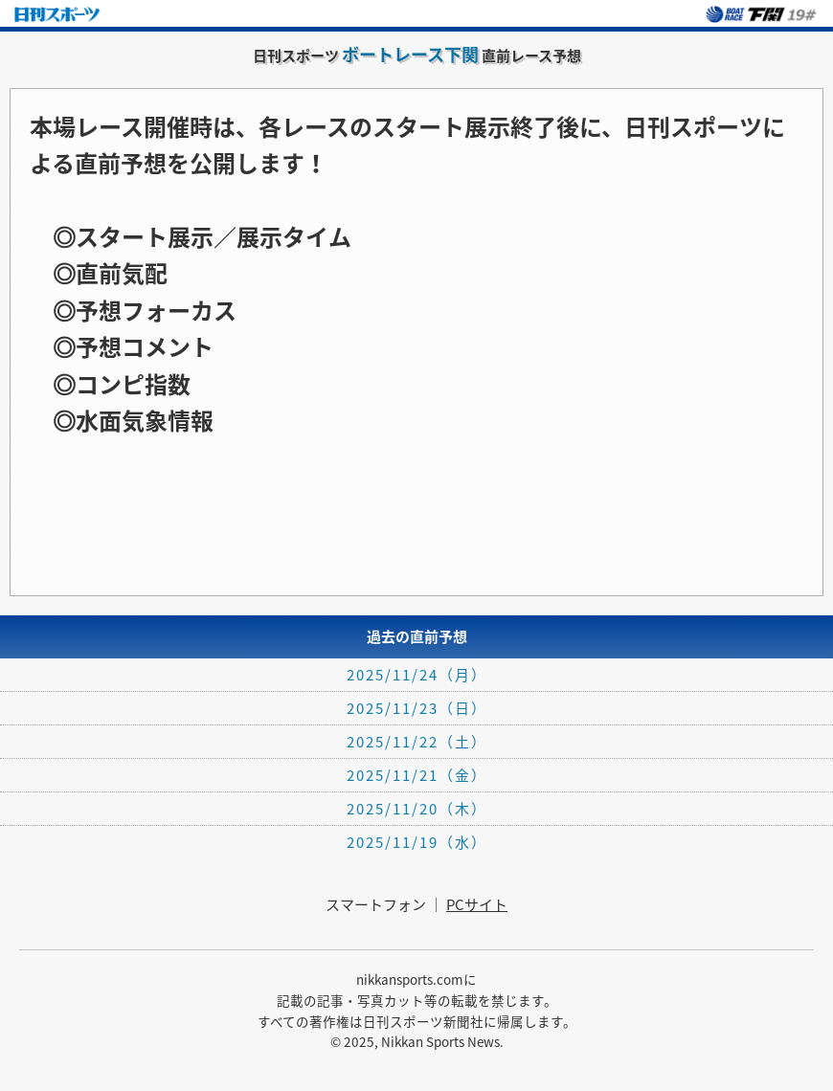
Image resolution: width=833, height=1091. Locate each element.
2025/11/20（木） (417, 808)
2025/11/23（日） (417, 708)
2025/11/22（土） (417, 741)
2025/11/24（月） (417, 674)
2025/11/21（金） (417, 775)
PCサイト (476, 904)
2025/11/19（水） (417, 842)
